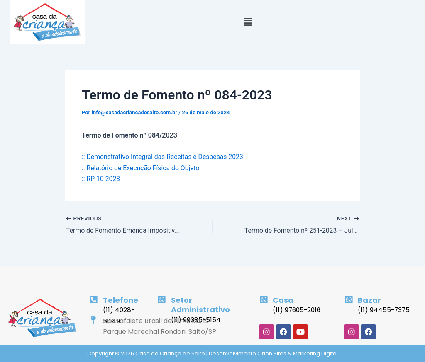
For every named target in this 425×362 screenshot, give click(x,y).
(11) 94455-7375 (384, 310)
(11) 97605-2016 (298, 310)
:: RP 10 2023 (101, 179)
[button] (247, 22)
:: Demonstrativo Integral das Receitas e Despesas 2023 (164, 157)
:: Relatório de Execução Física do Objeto (141, 168)
